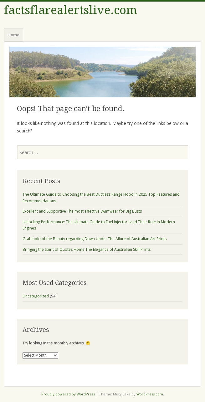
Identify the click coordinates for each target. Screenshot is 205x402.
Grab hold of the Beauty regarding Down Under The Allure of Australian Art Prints (95, 238)
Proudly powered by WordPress (68, 394)
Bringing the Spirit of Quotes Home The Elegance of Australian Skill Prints (87, 249)
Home (13, 35)
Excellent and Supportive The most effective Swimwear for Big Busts (82, 211)
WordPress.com (149, 394)
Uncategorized (36, 296)
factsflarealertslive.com (70, 10)
